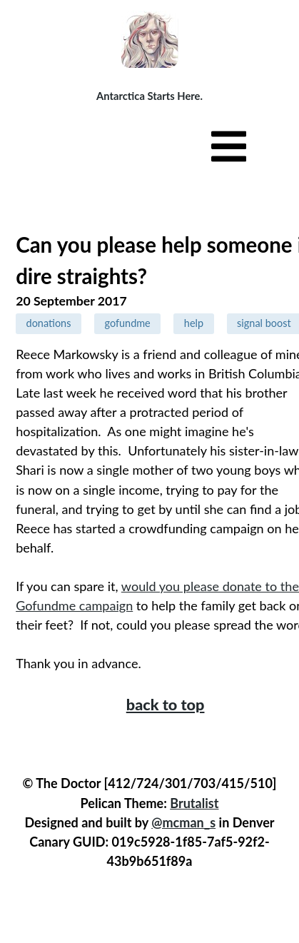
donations (48, 323)
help (193, 323)
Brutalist (194, 803)
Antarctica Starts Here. (149, 95)
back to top (165, 704)
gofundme (128, 323)
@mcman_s (183, 822)
